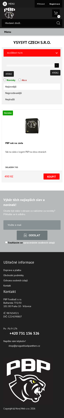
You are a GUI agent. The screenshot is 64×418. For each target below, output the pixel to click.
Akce (24, 80)
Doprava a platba (12, 270)
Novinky (11, 80)
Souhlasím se (30, 242)
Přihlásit (41, 4)
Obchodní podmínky (13, 275)
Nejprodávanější (13, 93)
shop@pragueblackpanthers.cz (24, 345)
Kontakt (7, 285)
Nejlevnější (10, 86)
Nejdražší (10, 99)
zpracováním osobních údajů (39, 242)
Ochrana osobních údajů (15, 280)
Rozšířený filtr (15, 53)
